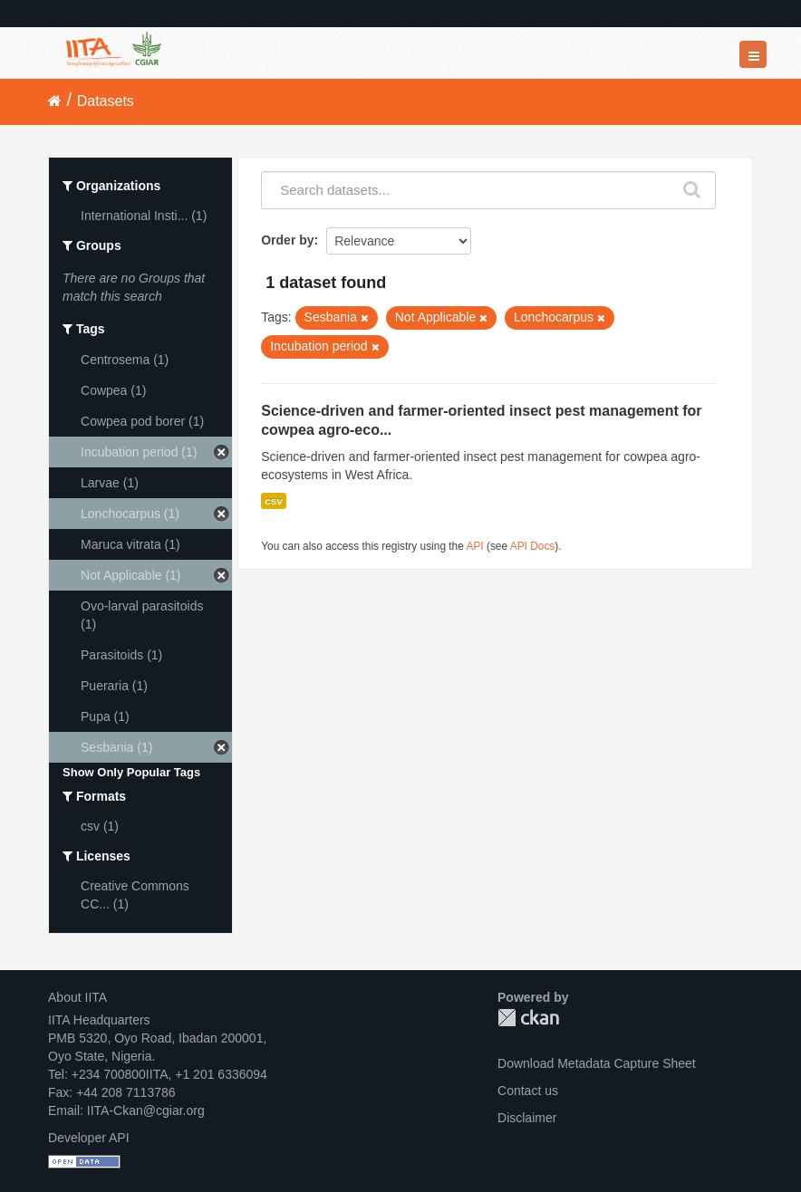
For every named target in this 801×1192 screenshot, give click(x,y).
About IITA (77, 997)
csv (274, 501)
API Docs (532, 546)
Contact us (527, 1090)
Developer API (89, 1137)
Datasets (105, 101)
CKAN (528, 1017)
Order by (287, 240)
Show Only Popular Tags (131, 772)
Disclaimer (526, 1117)
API (474, 546)
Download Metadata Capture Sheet (596, 1063)
